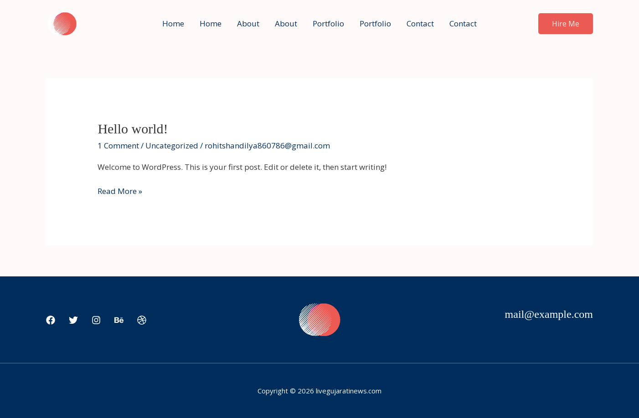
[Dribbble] (141, 320)
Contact (420, 23)
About (248, 23)
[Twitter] (73, 320)
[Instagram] (96, 320)
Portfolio (328, 23)
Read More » (120, 190)
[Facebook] (50, 320)
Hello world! (133, 128)
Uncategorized (171, 145)
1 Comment (118, 145)
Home (173, 23)
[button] (565, 23)
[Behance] (119, 320)
